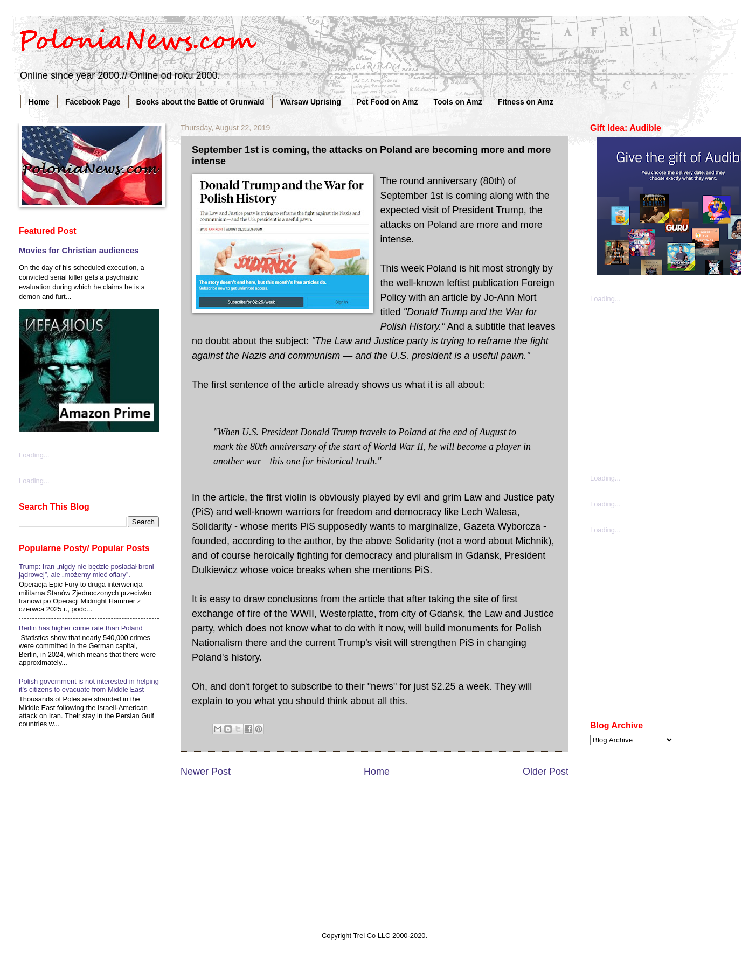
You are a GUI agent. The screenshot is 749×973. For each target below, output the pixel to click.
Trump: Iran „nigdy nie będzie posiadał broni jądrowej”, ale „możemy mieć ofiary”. (86, 570)
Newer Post (206, 771)
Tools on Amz (458, 102)
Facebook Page (93, 102)
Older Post (545, 771)
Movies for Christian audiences (78, 250)
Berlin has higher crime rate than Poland (81, 628)
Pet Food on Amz (387, 102)
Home (39, 102)
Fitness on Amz (525, 102)
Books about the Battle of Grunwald (200, 102)
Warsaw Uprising (310, 102)
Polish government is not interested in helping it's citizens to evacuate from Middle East (89, 685)
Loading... (34, 455)
